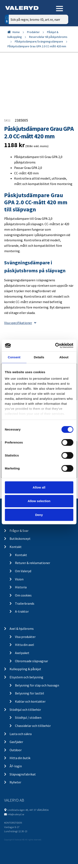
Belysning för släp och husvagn (37, 685)
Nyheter (15, 782)
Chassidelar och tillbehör (33, 726)
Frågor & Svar (19, 530)
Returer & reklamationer (32, 563)
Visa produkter (25, 637)
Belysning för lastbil (29, 693)
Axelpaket (22, 653)
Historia (21, 587)
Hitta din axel (24, 645)
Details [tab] (39, 357)
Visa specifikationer (20, 323)
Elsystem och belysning (26, 677)
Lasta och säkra (21, 734)
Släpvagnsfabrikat (23, 774)
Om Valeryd (23, 571)
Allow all (39, 487)
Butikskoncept (20, 538)
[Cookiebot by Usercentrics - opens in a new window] (55, 345)
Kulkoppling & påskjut (25, 669)
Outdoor (16, 750)
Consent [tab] (14, 357)
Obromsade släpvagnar (31, 661)
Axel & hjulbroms (22, 628)
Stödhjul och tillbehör (25, 709)
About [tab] (63, 357)
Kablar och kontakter (30, 701)
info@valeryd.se (15, 814)
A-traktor (22, 611)
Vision (19, 579)
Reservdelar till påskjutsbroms (48, 37)
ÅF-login (16, 766)
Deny (39, 515)
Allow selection (39, 501)
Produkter (33, 32)
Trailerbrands (24, 603)
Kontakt (16, 547)
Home (16, 32)
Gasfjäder (16, 742)
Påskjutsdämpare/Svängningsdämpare (39, 41)
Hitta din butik (20, 758)
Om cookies (23, 595)
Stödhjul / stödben (28, 717)
